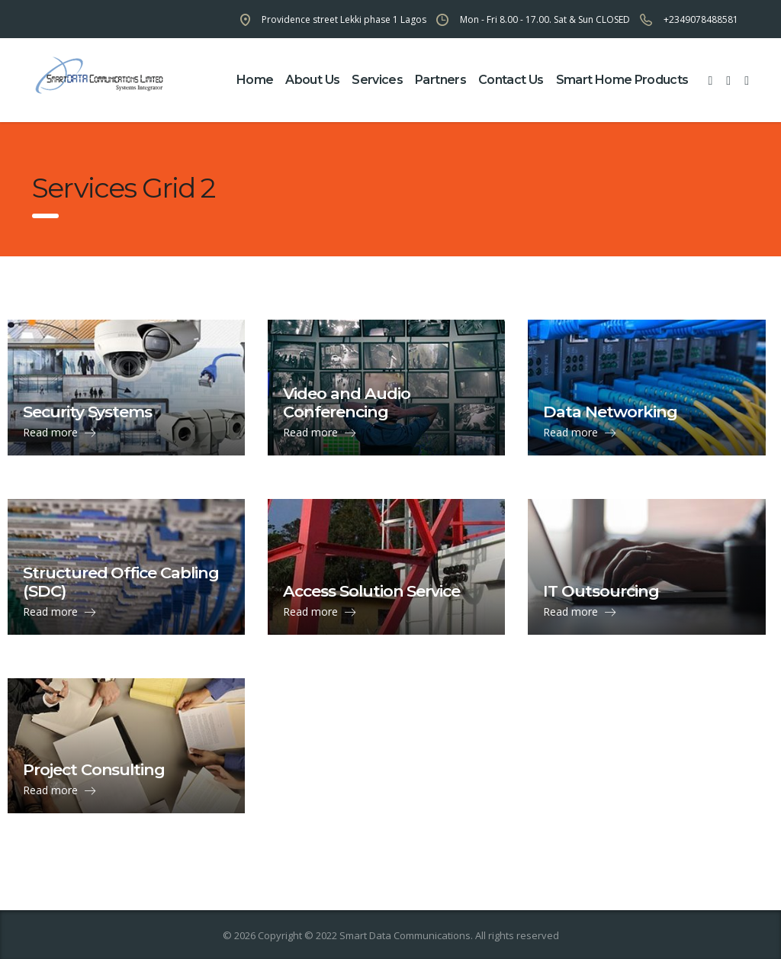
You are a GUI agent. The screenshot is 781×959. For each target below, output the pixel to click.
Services (377, 79)
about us (312, 79)
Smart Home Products (622, 79)
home (254, 79)
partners (440, 79)
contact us (511, 79)
